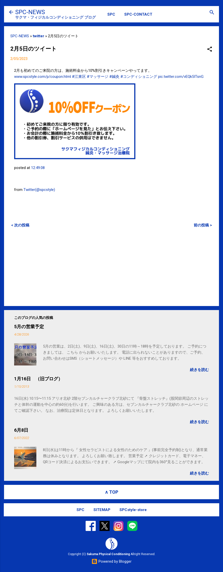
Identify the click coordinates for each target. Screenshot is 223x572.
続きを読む (199, 369)
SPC (111, 14)
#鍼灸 (114, 76)
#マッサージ (97, 76)
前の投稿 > (203, 225)
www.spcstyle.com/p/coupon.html (42, 76)
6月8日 (21, 430)
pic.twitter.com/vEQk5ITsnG (181, 76)
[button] (210, 49)
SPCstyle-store (133, 510)
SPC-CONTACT (138, 14)
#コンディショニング (138, 76)
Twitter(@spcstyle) (39, 189)
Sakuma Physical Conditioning (108, 554)
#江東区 (79, 76)
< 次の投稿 (20, 225)
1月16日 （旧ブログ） (38, 378)
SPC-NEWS (30, 12)
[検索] (212, 12)
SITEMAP (101, 510)
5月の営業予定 (29, 326)
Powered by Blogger (111, 561)
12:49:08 (38, 167)
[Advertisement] (111, 266)
